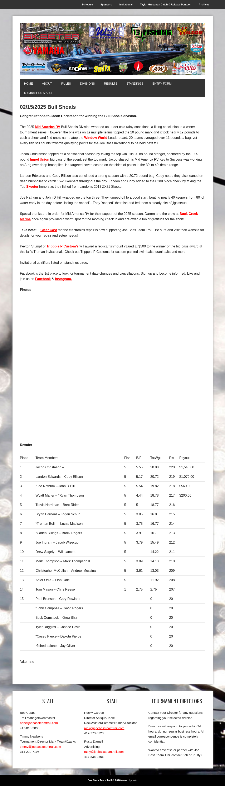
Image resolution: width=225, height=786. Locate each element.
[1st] (66, 332)
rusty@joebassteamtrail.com (104, 751)
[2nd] (159, 332)
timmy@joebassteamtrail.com (40, 746)
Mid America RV (47, 127)
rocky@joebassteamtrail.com (104, 728)
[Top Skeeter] (159, 402)
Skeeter (32, 186)
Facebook (43, 279)
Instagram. (63, 279)
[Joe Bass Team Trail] (112, 49)
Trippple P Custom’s (63, 246)
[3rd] (66, 402)
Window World (95, 137)
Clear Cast (48, 230)
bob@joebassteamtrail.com (39, 723)
